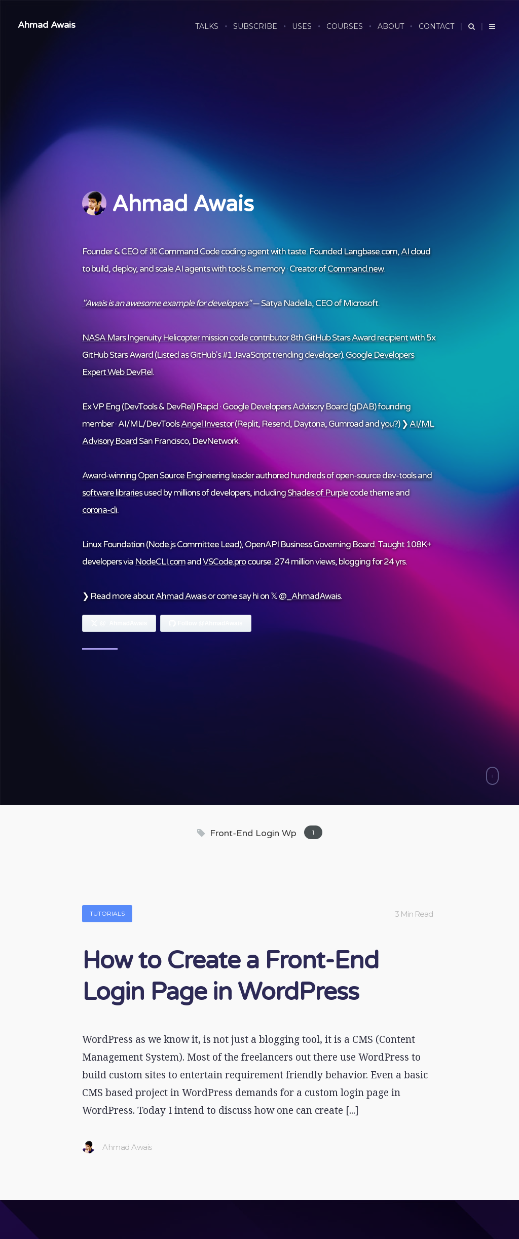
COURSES (344, 26)
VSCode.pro (224, 561)
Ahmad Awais (47, 24)
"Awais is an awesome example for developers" (166, 303)
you (387, 424)
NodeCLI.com (160, 561)
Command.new (355, 269)
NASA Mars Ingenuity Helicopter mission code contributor (185, 337)
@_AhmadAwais (310, 596)
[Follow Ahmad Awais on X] (119, 623)
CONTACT (436, 26)
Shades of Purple (317, 492)
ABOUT (391, 26)
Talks (206, 26)
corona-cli (99, 510)
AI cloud (415, 251)
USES (302, 26)
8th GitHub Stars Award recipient (349, 337)
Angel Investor (207, 424)
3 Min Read (414, 914)
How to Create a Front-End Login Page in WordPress (230, 976)
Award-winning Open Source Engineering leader (168, 475)
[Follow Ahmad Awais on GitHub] (205, 623)
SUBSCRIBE (255, 26)
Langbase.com (370, 251)
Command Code (189, 251)
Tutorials (107, 913)
